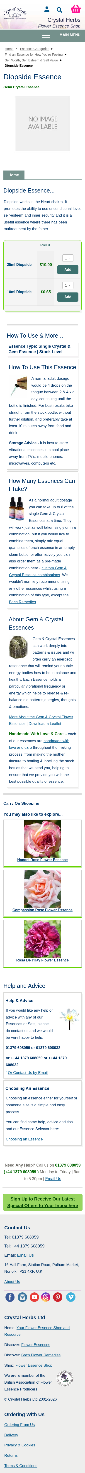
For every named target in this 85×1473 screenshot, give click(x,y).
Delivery (11, 1435)
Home (9, 49)
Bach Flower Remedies (41, 1355)
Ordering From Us (19, 1425)
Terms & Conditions (20, 1466)
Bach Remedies (22, 602)
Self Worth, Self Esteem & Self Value (31, 60)
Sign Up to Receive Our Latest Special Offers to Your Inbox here (42, 1202)
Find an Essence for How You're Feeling (34, 54)
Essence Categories (34, 49)
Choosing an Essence (24, 1139)
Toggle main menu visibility (46, 37)
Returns (11, 1455)
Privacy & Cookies (19, 1445)
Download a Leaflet (45, 723)
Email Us (53, 1178)
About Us (12, 1282)
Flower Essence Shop (33, 1365)
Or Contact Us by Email (28, 1073)
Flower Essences (35, 1345)
